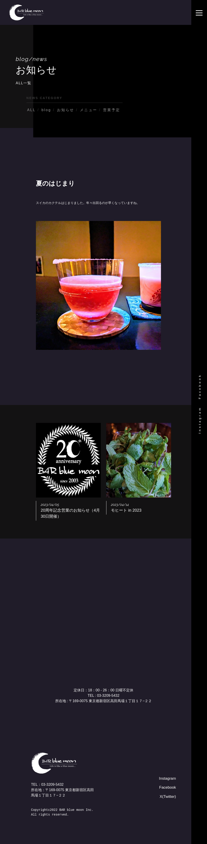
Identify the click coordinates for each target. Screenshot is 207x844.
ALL (31, 110)
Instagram (199, 420)
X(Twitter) (168, 796)
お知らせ (65, 110)
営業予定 (111, 110)
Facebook (199, 386)
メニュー (88, 110)
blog (46, 110)
